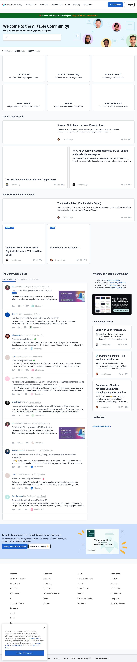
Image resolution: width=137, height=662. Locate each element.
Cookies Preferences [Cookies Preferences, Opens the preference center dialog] (25, 658)
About (12, 613)
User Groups (44, 4)
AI (10, 598)
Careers (13, 618)
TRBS (14, 474)
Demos (80, 593)
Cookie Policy (34, 643)
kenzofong (16, 402)
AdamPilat (16, 335)
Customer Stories (84, 598)
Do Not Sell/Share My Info (81, 658)
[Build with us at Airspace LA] (68, 244)
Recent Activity (9, 279)
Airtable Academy (85, 578)
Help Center (87, 4)
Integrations (15, 583)
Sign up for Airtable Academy (15, 546)
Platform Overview (17, 578)
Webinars (81, 603)
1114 (14, 378)
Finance (47, 603)
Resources (115, 573)
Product (47, 578)
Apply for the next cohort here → (85, 15)
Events (67, 4)
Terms (65, 658)
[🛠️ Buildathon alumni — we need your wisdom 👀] (112, 364)
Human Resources (51, 593)
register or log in (113, 280)
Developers (115, 588)
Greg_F (14, 314)
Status (12, 628)
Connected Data (17, 603)
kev (13, 286)
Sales (46, 598)
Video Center (82, 588)
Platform (13, 573)
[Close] (44, 632)
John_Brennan (17, 496)
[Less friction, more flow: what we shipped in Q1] (35, 167)
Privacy (57, 658)
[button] (115, 4)
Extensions (14, 588)
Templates (115, 598)
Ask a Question (116, 288)
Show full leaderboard (102, 426)
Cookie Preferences (102, 658)
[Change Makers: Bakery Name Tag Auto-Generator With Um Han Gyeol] (23, 244)
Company (14, 608)
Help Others (34, 279)
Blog (12, 623)
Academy (76, 4)
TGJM (14, 356)
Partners (114, 578)
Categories (22, 279)
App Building (15, 593)
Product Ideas (57, 4)
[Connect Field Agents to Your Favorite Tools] (68, 132)
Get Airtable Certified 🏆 (40, 546)
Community (116, 593)
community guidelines (117, 283)
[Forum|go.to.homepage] (12, 4)
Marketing (48, 583)
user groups (113, 285)
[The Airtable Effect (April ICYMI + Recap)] (68, 210)
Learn (79, 573)
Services (114, 583)
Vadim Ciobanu (17, 450)
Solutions (48, 573)
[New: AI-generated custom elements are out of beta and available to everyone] (102, 167)
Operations (48, 588)
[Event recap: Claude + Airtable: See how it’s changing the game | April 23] (112, 395)
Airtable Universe (118, 603)
